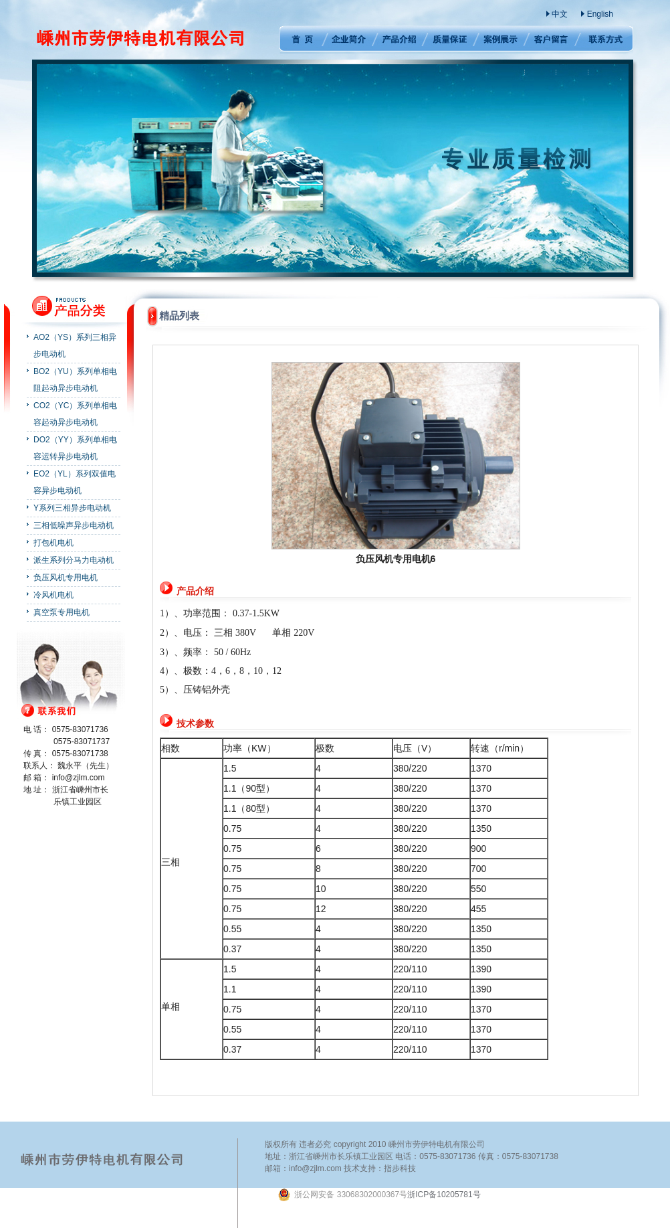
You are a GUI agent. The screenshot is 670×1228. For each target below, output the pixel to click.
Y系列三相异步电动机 (72, 508)
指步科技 (400, 1168)
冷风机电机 (53, 595)
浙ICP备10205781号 (378, 1194)
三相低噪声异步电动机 (73, 525)
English (600, 14)
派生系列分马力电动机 (73, 560)
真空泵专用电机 (61, 612)
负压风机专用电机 (65, 577)
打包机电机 (53, 542)
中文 (560, 14)
